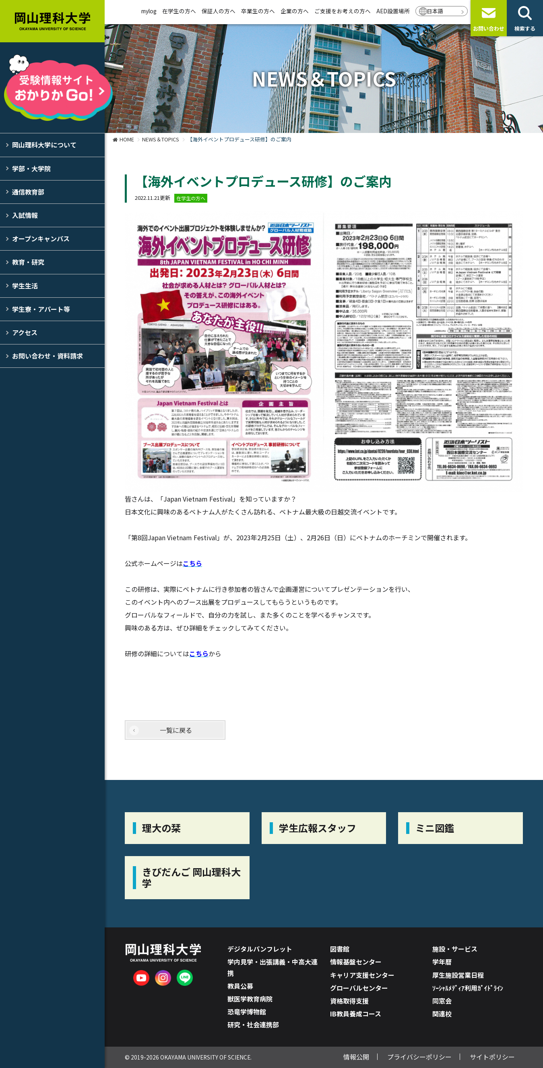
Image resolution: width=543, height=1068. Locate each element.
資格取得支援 (349, 1001)
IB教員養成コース (355, 1013)
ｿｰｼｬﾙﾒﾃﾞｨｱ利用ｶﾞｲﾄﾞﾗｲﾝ (467, 988)
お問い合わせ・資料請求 (47, 356)
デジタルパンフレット (259, 949)
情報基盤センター (356, 961)
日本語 (435, 11)
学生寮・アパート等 (41, 309)
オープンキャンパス (41, 238)
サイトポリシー (492, 1057)
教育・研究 (28, 262)
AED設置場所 (393, 11)
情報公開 (356, 1057)
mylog (149, 11)
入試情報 (25, 215)
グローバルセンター (359, 988)
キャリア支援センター (362, 975)
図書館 (339, 949)
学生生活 (25, 285)
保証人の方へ (218, 11)
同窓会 (442, 1001)
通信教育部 (28, 192)
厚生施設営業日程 (458, 975)
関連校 (442, 1013)
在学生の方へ (179, 11)
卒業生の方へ (258, 11)
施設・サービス (454, 949)
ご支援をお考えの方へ (342, 11)
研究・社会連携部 (253, 1024)
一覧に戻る (176, 730)
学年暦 (442, 961)
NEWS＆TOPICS (160, 139)
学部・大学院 (31, 168)
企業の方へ (295, 11)
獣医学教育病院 (250, 999)
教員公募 (240, 986)
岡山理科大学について (44, 144)
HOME (127, 139)
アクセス (24, 332)
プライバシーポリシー (419, 1057)
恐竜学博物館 (246, 1011)
